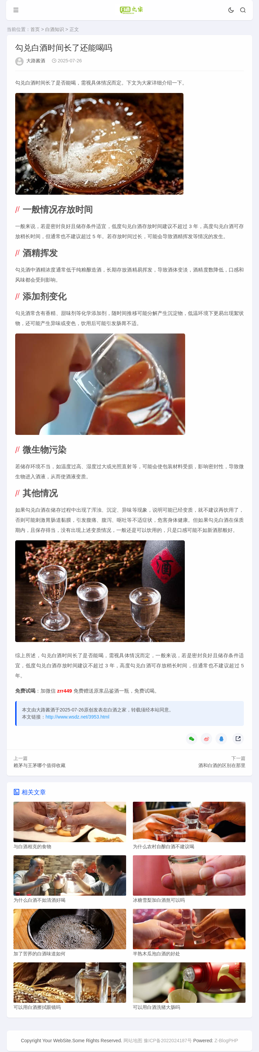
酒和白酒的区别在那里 (222, 765)
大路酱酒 (35, 60)
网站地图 (132, 1041)
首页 (35, 29)
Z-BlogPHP (226, 1041)
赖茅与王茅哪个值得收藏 (39, 765)
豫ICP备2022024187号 (168, 1041)
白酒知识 (54, 29)
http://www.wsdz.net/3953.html (77, 717)
